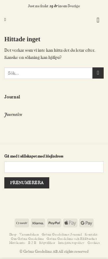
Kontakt (91, 234)
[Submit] (98, 73)
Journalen (13, 115)
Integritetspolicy (71, 243)
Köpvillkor (47, 243)
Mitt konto (17, 243)
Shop (13, 234)
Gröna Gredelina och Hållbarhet (72, 239)
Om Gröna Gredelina (27, 239)
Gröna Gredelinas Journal (62, 234)
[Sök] (6, 19)
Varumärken (29, 234)
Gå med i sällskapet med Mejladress (33, 156)
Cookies (94, 243)
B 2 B (32, 243)
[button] (88, 19)
